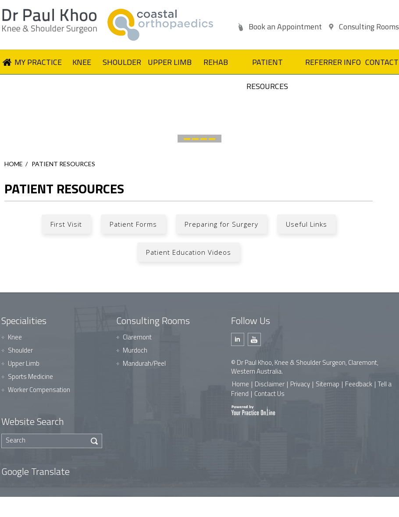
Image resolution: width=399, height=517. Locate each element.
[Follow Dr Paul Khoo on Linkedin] (237, 339)
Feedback (358, 384)
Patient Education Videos (188, 252)
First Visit (66, 224)
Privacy (300, 384)
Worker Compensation (39, 390)
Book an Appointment (285, 26)
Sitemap (327, 384)
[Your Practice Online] (253, 410)
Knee (15, 337)
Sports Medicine (30, 376)
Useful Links (306, 224)
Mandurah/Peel (144, 363)
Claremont (137, 337)
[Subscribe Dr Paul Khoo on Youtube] (254, 339)
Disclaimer (270, 384)
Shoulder (20, 350)
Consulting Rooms (369, 26)
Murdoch (135, 350)
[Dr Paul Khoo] (53, 21)
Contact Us (269, 394)
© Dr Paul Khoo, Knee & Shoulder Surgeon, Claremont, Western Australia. (304, 366)
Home (13, 164)
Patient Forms (133, 224)
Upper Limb (23, 363)
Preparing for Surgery (221, 224)
